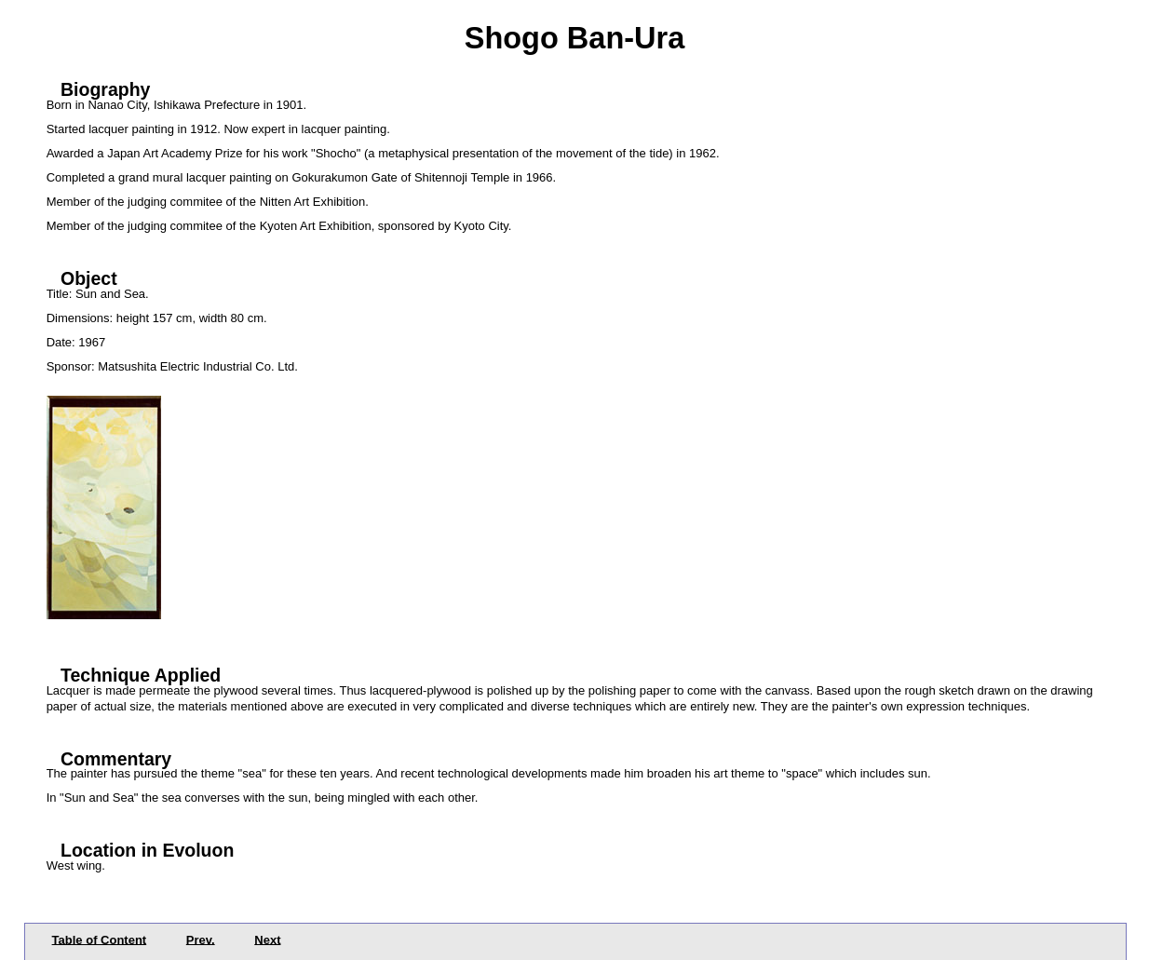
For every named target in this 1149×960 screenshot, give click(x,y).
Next (267, 939)
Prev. (200, 939)
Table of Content (99, 939)
